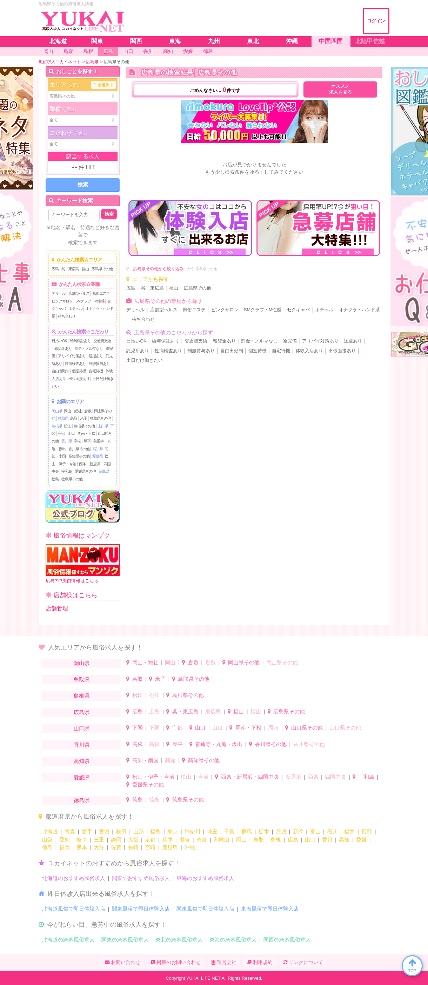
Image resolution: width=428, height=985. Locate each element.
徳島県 (104, 471)
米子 (83, 418)
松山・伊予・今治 (153, 776)
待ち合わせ (66, 316)
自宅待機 (96, 371)
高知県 (97, 449)
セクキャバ (298, 309)
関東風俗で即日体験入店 (141, 909)
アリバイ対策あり (72, 356)
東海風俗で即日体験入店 (270, 909)
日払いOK (59, 341)
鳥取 (73, 418)
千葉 (229, 831)
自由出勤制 (60, 371)
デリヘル (59, 293)
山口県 (103, 426)
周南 (273, 728)
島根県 (57, 426)
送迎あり (96, 356)
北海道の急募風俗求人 (68, 940)
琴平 (87, 441)
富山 (315, 831)
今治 (203, 777)
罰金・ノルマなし (89, 348)
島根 (275, 840)
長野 (366, 831)
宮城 (104, 831)
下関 (137, 727)
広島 (55, 269)
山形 (138, 831)
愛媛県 (97, 456)
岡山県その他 (244, 662)
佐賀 (116, 847)
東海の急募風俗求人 (233, 940)
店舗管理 (57, 608)
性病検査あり (75, 363)
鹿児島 (170, 847)
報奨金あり (63, 348)
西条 (313, 777)
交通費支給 (102, 341)
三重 (99, 840)
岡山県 (57, 411)
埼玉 (212, 831)
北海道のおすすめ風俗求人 (73, 878)
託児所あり (137, 350)
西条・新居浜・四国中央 (250, 776)
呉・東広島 (70, 269)
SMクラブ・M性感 (89, 301)
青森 (70, 831)
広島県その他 (102, 269)
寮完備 (290, 341)
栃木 (264, 831)
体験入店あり (309, 350)
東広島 (213, 711)
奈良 (201, 840)
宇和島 (66, 471)
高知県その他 (78, 456)
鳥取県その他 (100, 418)
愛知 (64, 840)
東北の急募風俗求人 (179, 940)
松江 (67, 426)
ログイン (376, 21)
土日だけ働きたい (144, 360)
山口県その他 (307, 727)
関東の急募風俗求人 (125, 940)
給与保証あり (80, 341)
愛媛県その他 (85, 471)
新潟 (298, 831)
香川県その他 (78, 449)
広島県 (81, 712)
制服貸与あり (99, 363)
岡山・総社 (72, 411)
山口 (71, 433)
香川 (327, 840)
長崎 (133, 847)
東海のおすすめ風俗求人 (205, 878)
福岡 (64, 847)
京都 (150, 840)
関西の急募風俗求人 (287, 940)
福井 (349, 831)
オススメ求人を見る (340, 89)
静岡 (116, 840)
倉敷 (87, 411)
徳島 (55, 479)
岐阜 (81, 840)
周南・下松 (86, 433)
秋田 (121, 831)
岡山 (170, 662)
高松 (77, 441)
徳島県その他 (71, 479)
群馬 (246, 831)
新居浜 (293, 777)
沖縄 (190, 847)
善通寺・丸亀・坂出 (218, 744)
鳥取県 (63, 418)
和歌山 (221, 840)
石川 (332, 831)
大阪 (133, 840)
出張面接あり (78, 379)
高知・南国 (145, 760)
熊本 (81, 847)
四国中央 (335, 777)
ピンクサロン (62, 301)
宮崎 (150, 847)
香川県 (66, 441)
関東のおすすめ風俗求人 (141, 878)
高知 (170, 760)
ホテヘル (75, 308)
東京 (172, 831)
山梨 (47, 840)
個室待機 (79, 371)
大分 (99, 847)
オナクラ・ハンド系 (359, 309)
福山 (85, 269)
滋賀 (184, 840)
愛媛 (361, 840)
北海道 (50, 831)
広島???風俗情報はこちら (83, 563)
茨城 (281, 831)
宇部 (61, 433)
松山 (186, 777)
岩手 (87, 831)
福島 (155, 831)
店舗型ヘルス (78, 293)
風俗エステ (101, 293)
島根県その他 (84, 426)
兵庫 (167, 840)
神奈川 (192, 831)
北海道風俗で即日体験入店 (73, 909)
